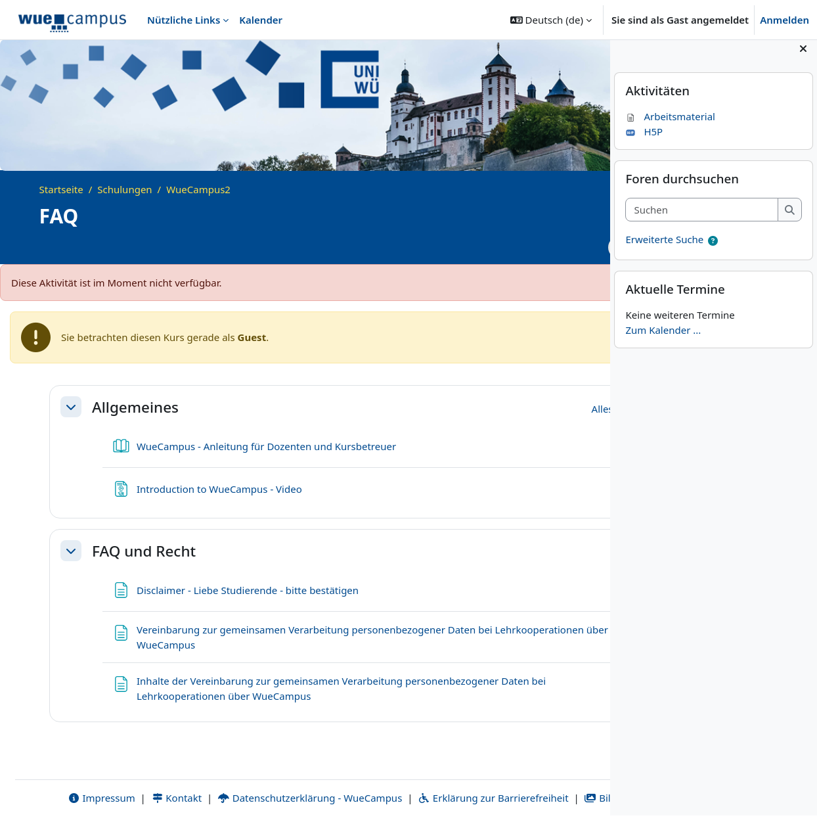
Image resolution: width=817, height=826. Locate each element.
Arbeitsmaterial (670, 127)
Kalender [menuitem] (260, 19)
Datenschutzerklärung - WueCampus (282, 782)
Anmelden (784, 19)
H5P (644, 142)
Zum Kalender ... (663, 340)
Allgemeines (135, 407)
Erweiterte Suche (664, 250)
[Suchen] (701, 220)
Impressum (74, 782)
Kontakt (149, 782)
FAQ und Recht (144, 551)
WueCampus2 (198, 189)
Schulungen (124, 189)
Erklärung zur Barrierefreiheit (466, 782)
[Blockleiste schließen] (803, 59)
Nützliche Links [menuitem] (183, 19)
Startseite (61, 189)
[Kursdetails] (581, 247)
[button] (551, 19)
